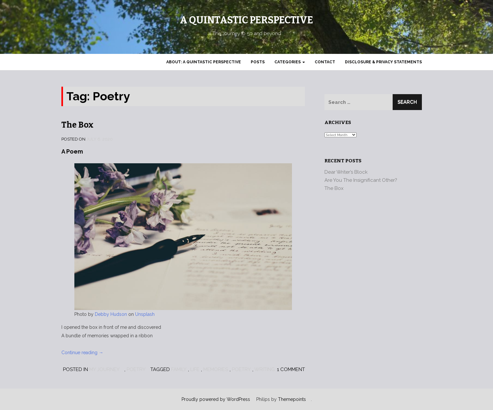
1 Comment (291, 369)
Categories (289, 62)
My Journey (104, 369)
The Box (77, 125)
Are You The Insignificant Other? (360, 180)
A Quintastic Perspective (246, 20)
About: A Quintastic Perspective (203, 62)
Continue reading (82, 352)
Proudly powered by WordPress (216, 399)
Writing (264, 369)
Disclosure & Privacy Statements (383, 62)
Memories (215, 369)
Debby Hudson (111, 314)
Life (194, 369)
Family (178, 369)
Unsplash (145, 314)
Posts (258, 62)
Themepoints (292, 399)
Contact (325, 62)
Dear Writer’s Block (346, 172)
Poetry (136, 369)
